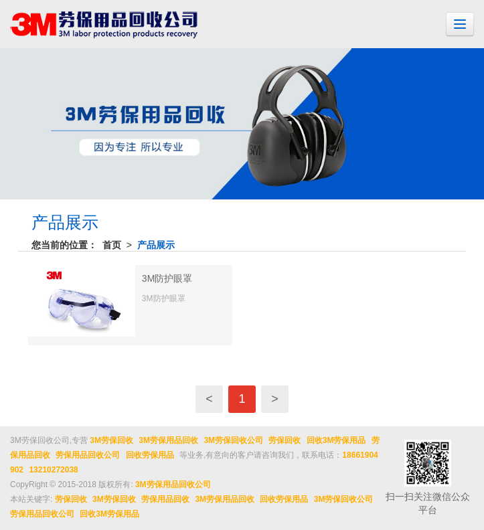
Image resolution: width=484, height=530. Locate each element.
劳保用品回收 (165, 499)
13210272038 (53, 469)
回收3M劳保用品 (336, 440)
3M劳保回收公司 (233, 440)
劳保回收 (284, 440)
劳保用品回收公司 (88, 455)
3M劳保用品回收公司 (173, 484)
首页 (111, 245)
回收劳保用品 (150, 455)
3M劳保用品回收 (168, 440)
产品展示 (156, 245)
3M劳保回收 (111, 440)
